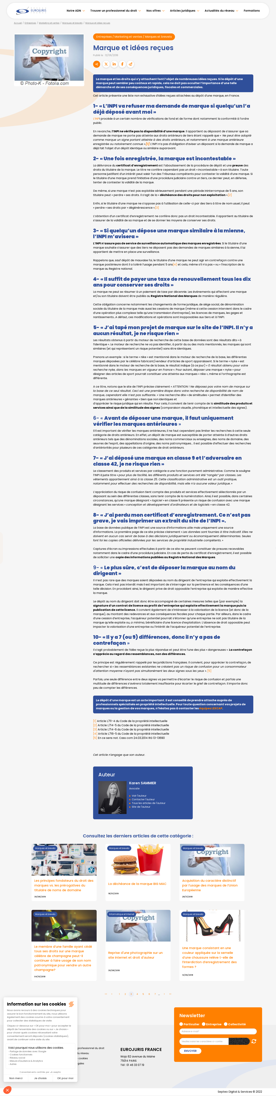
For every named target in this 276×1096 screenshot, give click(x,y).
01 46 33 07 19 (136, 1066)
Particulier (191, 1024)
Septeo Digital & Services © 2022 (239, 1092)
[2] (230, 195)
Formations (252, 10)
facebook (269, 527)
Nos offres (153, 10)
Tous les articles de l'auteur (148, 803)
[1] (94, 721)
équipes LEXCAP (211, 708)
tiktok (269, 569)
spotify (269, 562)
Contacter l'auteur (143, 799)
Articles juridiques (182, 10)
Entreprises (30, 22)
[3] (157, 208)
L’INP (96, 119)
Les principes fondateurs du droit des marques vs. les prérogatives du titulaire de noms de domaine (63, 886)
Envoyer (190, 1052)
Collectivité (237, 1024)
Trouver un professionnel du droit (113, 10)
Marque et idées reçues (97, 22)
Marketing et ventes (49, 22)
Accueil (18, 22)
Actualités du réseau (219, 10)
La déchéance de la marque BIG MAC (137, 884)
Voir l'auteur (139, 796)
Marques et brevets (72, 22)
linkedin (269, 541)
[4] (175, 264)
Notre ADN (74, 10)
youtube (269, 548)
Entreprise (213, 1024)
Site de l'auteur (141, 807)
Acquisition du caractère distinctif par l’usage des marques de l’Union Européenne (210, 886)
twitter (269, 534)
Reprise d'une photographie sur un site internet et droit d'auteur (135, 955)
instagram (269, 555)
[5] (209, 671)
